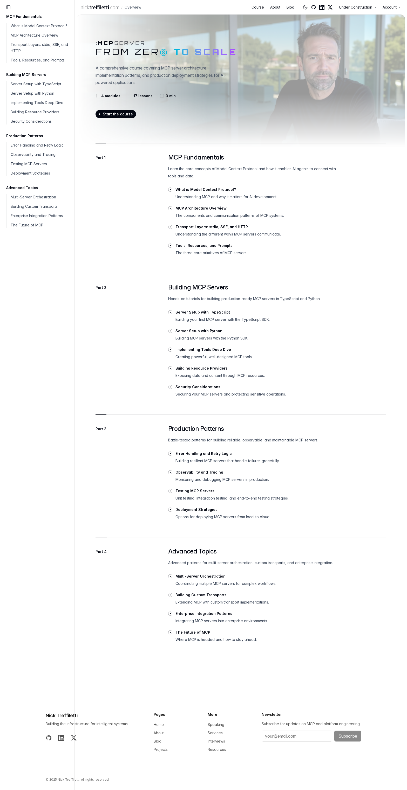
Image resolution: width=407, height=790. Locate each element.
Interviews (216, 741)
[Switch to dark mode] (305, 7)
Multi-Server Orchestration (33, 197)
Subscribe (347, 736)
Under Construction (357, 7)
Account (392, 7)
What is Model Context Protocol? (39, 26)
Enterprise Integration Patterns (37, 215)
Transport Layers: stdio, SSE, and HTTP (39, 47)
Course (258, 7)
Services (215, 733)
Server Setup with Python (32, 93)
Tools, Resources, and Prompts (38, 60)
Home (159, 724)
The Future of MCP (27, 225)
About (275, 7)
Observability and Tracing (33, 154)
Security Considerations (31, 121)
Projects (161, 749)
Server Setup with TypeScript (36, 84)
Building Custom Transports (34, 206)
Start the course (116, 114)
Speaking (216, 724)
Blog (290, 7)
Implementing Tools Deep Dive (37, 102)
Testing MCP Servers (29, 164)
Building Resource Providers (35, 112)
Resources (217, 749)
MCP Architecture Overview (34, 35)
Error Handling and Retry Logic (37, 145)
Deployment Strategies (30, 173)
